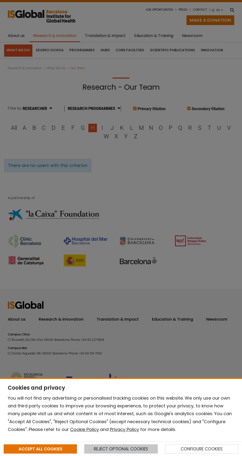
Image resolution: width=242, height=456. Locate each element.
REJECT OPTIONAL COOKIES (121, 449)
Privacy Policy (124, 429)
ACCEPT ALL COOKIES (40, 449)
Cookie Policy (84, 429)
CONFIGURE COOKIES (202, 449)
